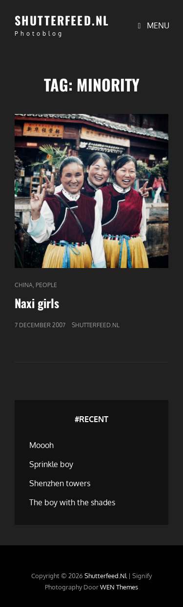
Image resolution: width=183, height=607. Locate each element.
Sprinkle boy (51, 464)
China (24, 285)
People (46, 285)
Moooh (41, 445)
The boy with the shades (72, 502)
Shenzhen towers (59, 483)
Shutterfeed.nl (62, 20)
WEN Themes (119, 587)
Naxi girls (37, 303)
